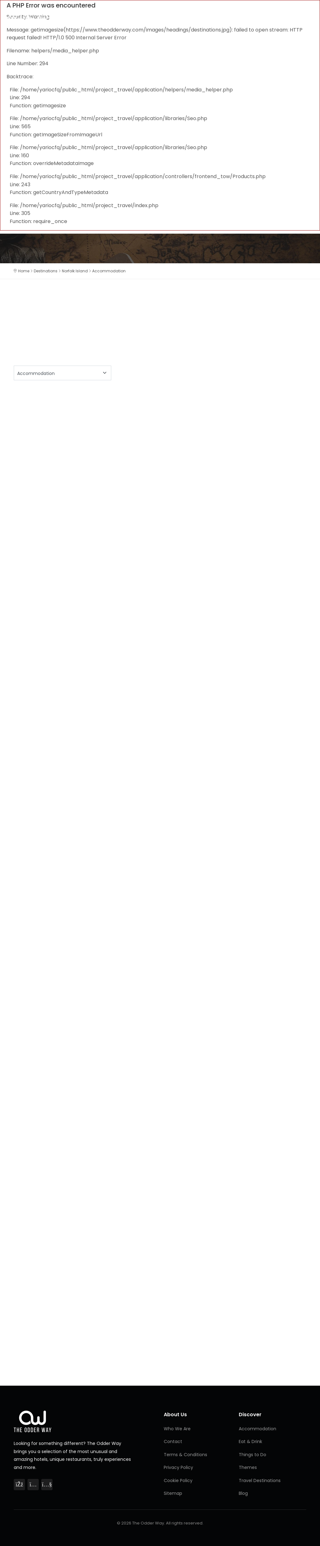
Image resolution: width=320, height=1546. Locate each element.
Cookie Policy (178, 1480)
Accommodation (257, 1429)
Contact (173, 1441)
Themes (248, 1467)
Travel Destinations (260, 1480)
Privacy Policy (178, 1467)
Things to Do (252, 1454)
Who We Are (177, 1429)
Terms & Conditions (185, 1454)
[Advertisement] (160, 439)
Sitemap (173, 1493)
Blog (243, 1493)
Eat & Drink (250, 1441)
